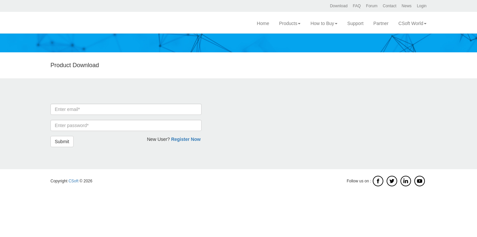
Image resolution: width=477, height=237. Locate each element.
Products (290, 23)
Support (355, 23)
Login (422, 6)
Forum (372, 6)
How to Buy (323, 23)
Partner (381, 23)
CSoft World (412, 23)
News (407, 6)
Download (338, 6)
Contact (389, 6)
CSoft (74, 181)
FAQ (357, 6)
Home (263, 23)
